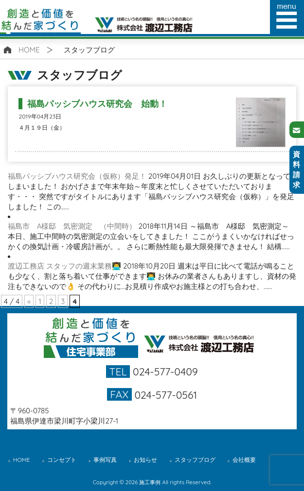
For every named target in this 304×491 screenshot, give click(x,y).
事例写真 (105, 459)
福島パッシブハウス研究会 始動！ (97, 103)
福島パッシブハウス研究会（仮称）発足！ (77, 176)
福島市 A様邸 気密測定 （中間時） (72, 226)
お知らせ (145, 459)
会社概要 (244, 459)
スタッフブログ (195, 459)
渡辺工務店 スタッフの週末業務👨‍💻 (64, 266)
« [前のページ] (29, 301)
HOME (29, 49)
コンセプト (61, 459)
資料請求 (296, 169)
